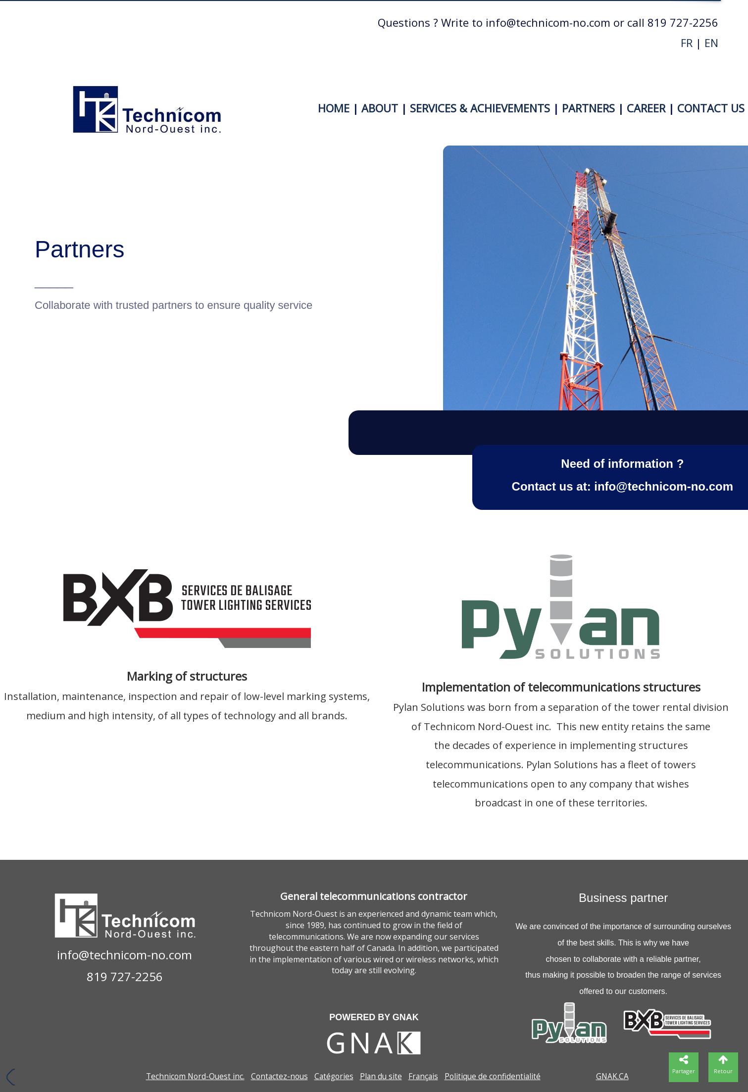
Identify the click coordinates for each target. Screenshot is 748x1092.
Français (423, 1076)
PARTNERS (588, 107)
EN (711, 42)
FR (687, 42)
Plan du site (381, 1076)
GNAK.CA (612, 1076)
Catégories (333, 1076)
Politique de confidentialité (493, 1076)
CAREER (646, 107)
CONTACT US (711, 107)
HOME (333, 107)
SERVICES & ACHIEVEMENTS (480, 107)
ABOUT (379, 107)
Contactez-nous (279, 1076)
